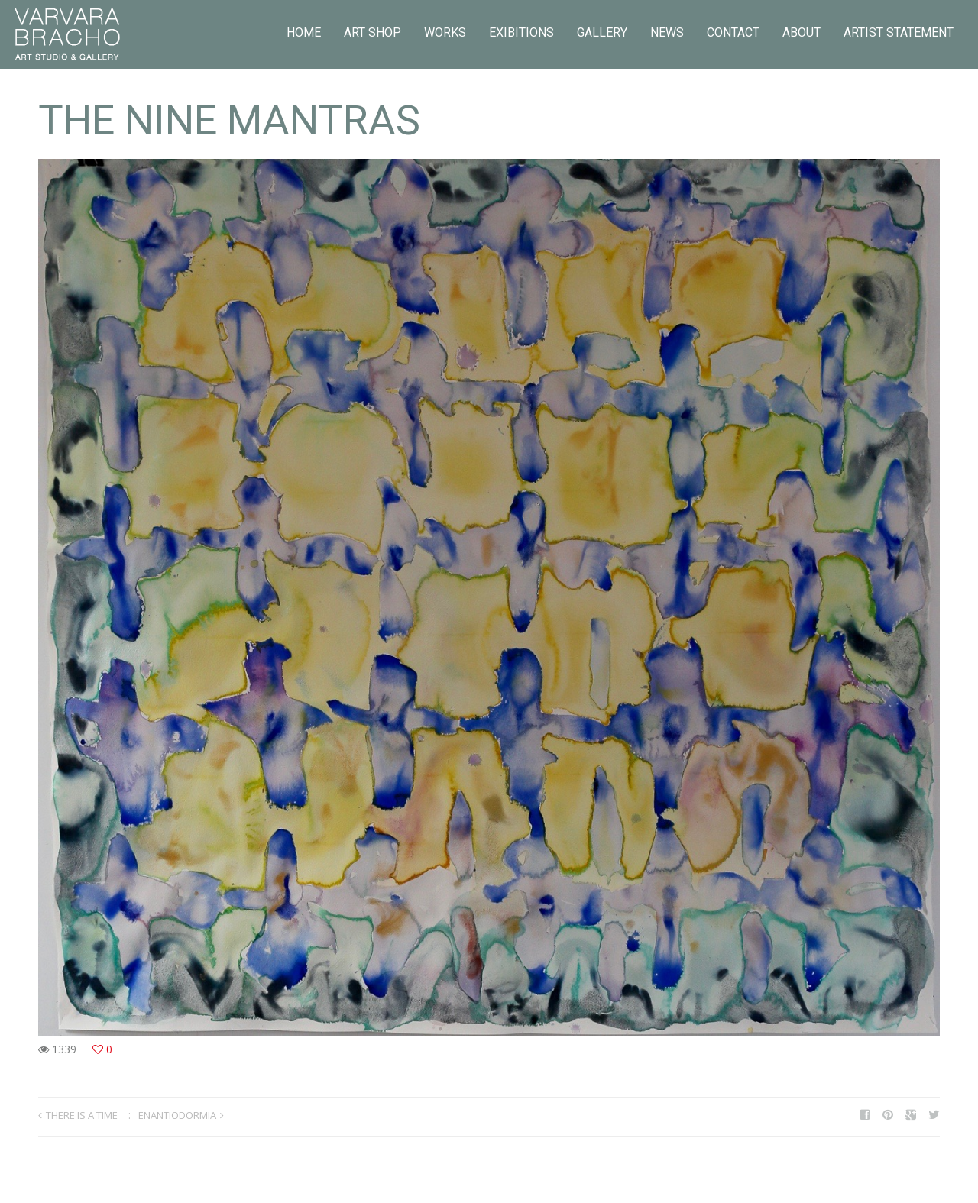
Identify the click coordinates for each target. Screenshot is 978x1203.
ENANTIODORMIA (177, 1115)
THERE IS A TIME (82, 1115)
